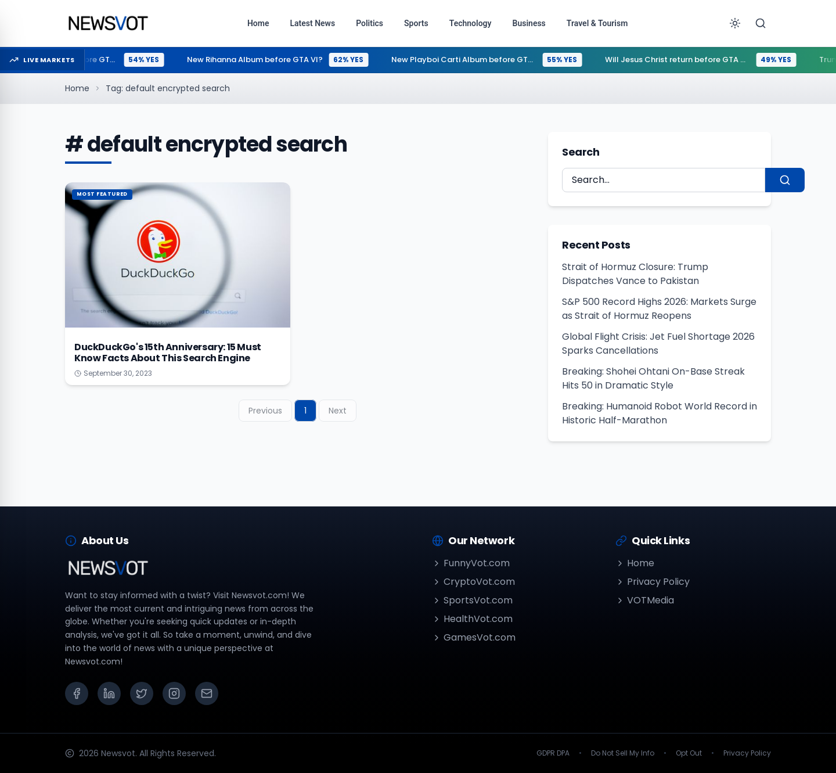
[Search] (760, 23)
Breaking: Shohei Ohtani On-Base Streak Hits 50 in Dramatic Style (653, 378)
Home (77, 88)
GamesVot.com (474, 637)
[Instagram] (174, 693)
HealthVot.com (472, 618)
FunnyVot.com (471, 563)
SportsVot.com (472, 600)
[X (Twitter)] (141, 693)
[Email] (206, 693)
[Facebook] (76, 693)
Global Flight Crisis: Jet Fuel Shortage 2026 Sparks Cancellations (658, 343)
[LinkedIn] (109, 693)
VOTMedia (644, 600)
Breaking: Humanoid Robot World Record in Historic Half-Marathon (659, 413)
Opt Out (689, 753)
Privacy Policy (652, 581)
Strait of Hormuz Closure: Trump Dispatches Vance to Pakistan (635, 273)
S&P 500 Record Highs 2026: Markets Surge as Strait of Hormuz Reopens (659, 308)
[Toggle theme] (735, 23)
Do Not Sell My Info (622, 753)
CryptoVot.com (473, 581)
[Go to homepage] (107, 23)
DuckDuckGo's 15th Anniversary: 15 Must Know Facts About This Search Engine (167, 352)
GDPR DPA (553, 753)
